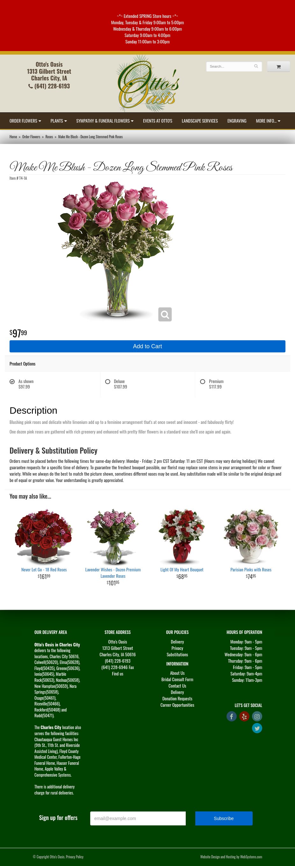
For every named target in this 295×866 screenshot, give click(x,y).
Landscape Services (200, 120)
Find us (117, 673)
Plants (57, 120)
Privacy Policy (74, 856)
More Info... (266, 120)
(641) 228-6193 (49, 86)
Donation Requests (177, 698)
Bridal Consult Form (177, 679)
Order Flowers (23, 120)
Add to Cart (147, 346)
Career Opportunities (177, 704)
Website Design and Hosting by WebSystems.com (231, 856)
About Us (177, 672)
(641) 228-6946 (114, 667)
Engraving (237, 120)
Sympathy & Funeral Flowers (103, 120)
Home (13, 136)
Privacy (177, 647)
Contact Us (177, 685)
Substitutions (177, 654)
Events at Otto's (157, 120)
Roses (49, 136)
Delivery (177, 641)
